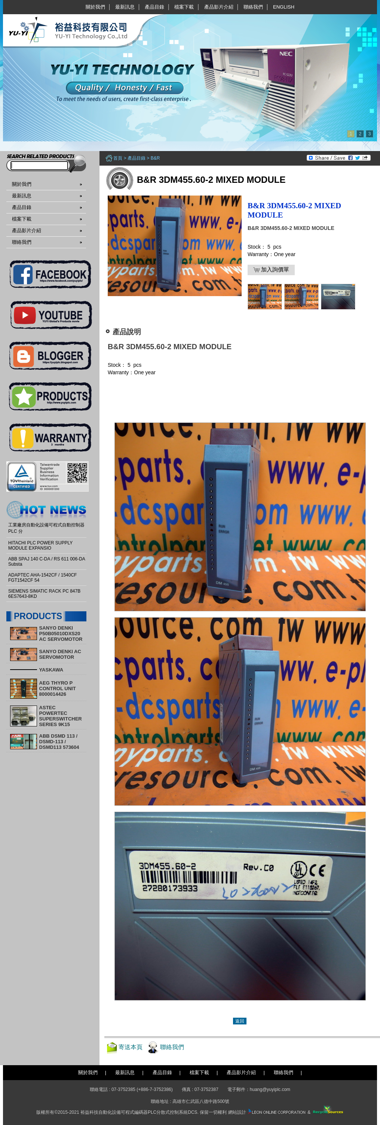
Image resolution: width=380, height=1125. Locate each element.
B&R (155, 158)
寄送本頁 (130, 1047)
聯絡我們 (253, 7)
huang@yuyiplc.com (270, 1089)
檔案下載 (184, 7)
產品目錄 (154, 7)
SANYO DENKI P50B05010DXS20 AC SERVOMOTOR (61, 633)
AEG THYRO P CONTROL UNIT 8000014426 (57, 688)
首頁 (117, 158)
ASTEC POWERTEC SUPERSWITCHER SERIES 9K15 (60, 716)
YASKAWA (51, 670)
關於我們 (95, 7)
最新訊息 (125, 7)
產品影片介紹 (218, 7)
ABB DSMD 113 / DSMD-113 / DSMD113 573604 (59, 741)
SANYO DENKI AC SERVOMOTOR (60, 654)
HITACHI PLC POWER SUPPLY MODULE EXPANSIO (40, 545)
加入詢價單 (271, 269)
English (283, 7)
